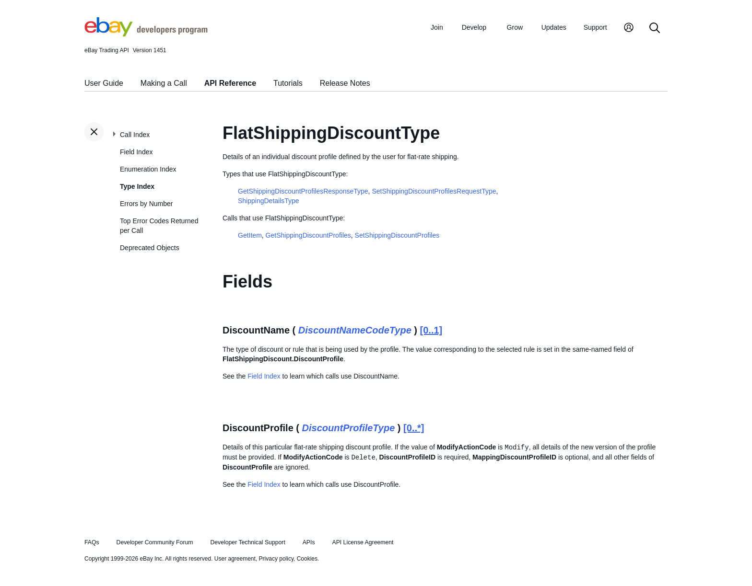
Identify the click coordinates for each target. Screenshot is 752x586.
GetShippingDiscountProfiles (308, 235)
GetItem (250, 235)
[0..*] (413, 428)
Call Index (135, 134)
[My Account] (629, 28)
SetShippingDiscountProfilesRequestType (434, 191)
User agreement (235, 558)
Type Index (137, 186)
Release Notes (345, 83)
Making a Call (164, 83)
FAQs (91, 542)
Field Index (136, 152)
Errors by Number (146, 203)
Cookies (307, 558)
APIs (309, 542)
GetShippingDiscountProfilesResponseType (303, 191)
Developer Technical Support (247, 542)
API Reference (230, 83)
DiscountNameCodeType (354, 330)
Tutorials (288, 83)
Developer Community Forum (155, 542)
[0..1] (431, 330)
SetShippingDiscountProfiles (397, 235)
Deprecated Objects (149, 248)
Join (437, 27)
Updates (553, 27)
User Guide (103, 83)
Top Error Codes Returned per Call (159, 225)
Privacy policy (276, 558)
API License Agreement (362, 542)
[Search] (655, 28)
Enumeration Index (148, 169)
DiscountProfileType (348, 428)
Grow (515, 27)
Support (595, 27)
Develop (474, 27)
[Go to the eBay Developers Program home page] (146, 34)
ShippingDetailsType (268, 201)
